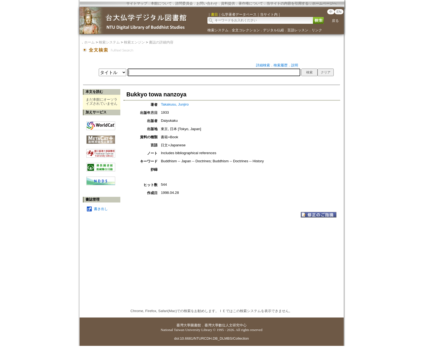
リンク (317, 30)
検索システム (217, 30)
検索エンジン (134, 42)
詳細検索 (263, 65)
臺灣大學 (183, 325)
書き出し (101, 209)
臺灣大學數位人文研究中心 (225, 325)
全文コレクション (246, 30)
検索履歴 (281, 65)
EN (339, 12)
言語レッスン (297, 30)
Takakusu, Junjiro (175, 104)
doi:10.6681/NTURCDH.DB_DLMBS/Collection (211, 338)
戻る (335, 21)
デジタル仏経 (273, 30)
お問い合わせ (206, 3)
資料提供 (228, 3)
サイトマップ (136, 3)
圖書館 (195, 325)
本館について (161, 3)
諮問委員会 (184, 3)
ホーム (89, 42)
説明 (294, 65)
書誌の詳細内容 (161, 42)
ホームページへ (324, 3)
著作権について (250, 3)
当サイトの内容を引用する (288, 3)
